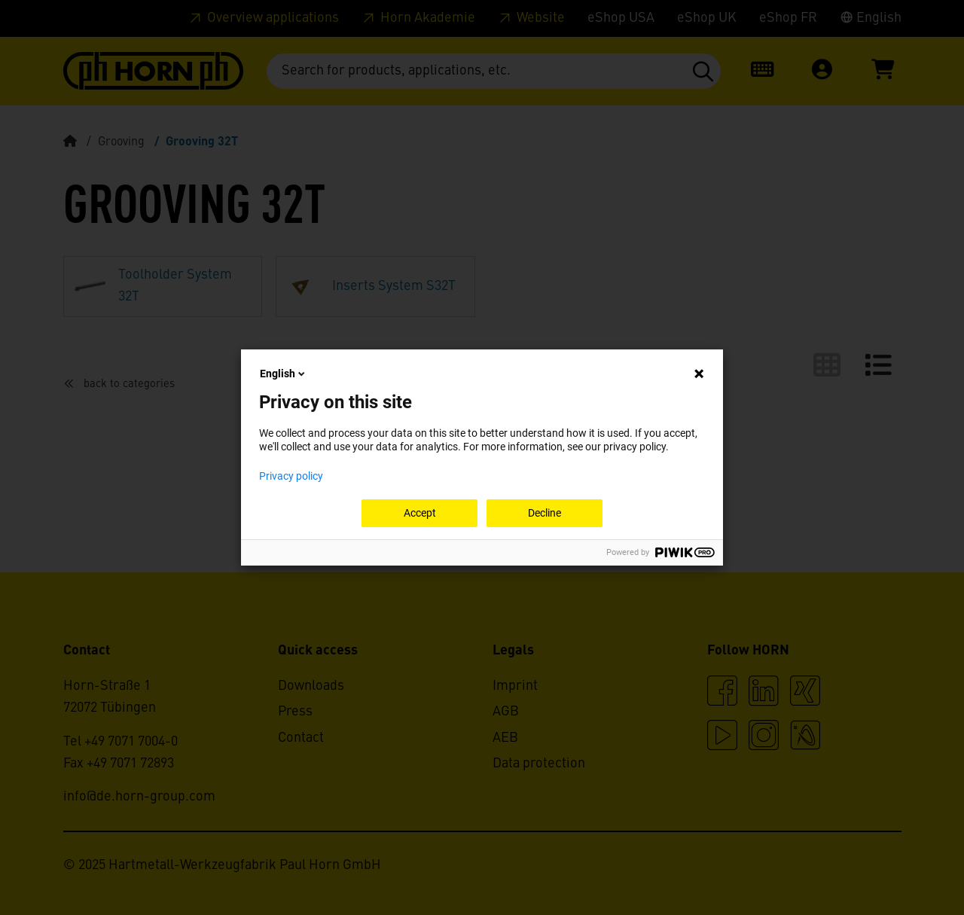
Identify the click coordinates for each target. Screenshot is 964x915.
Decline (544, 513)
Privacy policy (291, 476)
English (283, 374)
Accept (420, 513)
